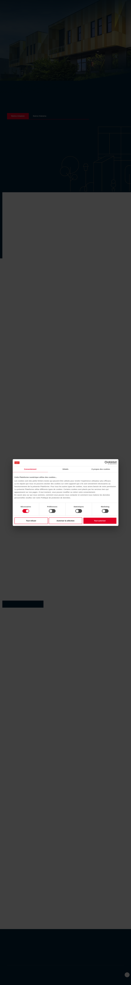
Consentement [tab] (30, 469)
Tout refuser (31, 521)
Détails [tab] (65, 469)
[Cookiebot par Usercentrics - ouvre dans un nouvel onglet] (106, 462)
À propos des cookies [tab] (101, 469)
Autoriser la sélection (65, 521)
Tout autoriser (100, 521)
